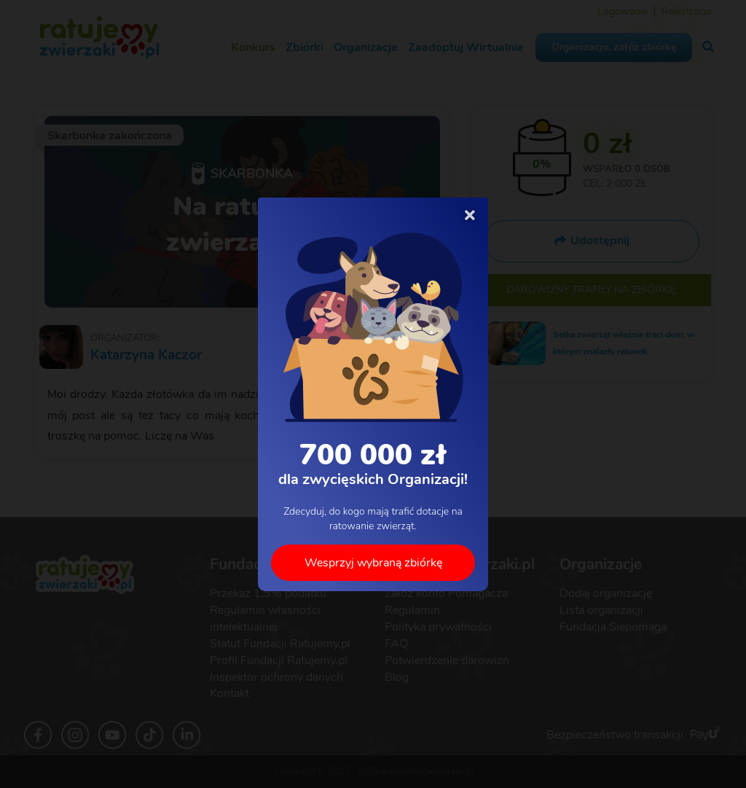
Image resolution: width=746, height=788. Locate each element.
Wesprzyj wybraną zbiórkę (373, 562)
